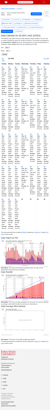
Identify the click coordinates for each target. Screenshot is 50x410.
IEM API (24, 232)
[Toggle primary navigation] (44, 2)
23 (9, 166)
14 (44, 99)
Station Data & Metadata (8, 8)
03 (15, 67)
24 (15, 166)
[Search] (25, 2)
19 (30, 134)
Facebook (4, 375)
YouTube (4, 385)
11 (22, 99)
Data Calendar (7, 31)
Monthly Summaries (31, 23)
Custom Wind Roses (35, 27)
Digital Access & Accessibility (8, 405)
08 (2, 99)
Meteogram (37, 20)
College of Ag (4, 357)
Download (18, 31)
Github (3, 381)
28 (44, 166)
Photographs (26, 20)
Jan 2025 (46, 58)
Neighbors (18, 23)
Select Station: (3, 13)
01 (2, 67)
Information (6, 20)
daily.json (37, 232)
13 (38, 99)
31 (15, 199)
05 (30, 67)
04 (22, 67)
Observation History (8, 27)
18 (22, 134)
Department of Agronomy (7, 359)
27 (38, 166)
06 (38, 67)
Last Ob (16, 20)
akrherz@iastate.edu (6, 369)
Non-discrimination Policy (7, 401)
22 (2, 166)
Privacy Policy (4, 403)
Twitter (3, 378)
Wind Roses (22, 27)
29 (2, 199)
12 (30, 99)
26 (30, 166)
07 (44, 67)
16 (9, 134)
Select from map (46, 13)
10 (15, 99)
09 (9, 99)
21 (44, 134)
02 (9, 67)
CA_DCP (19, 8)
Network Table (7, 23)
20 (38, 134)
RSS (3, 388)
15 (2, 134)
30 (9, 199)
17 (15, 134)
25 (22, 166)
